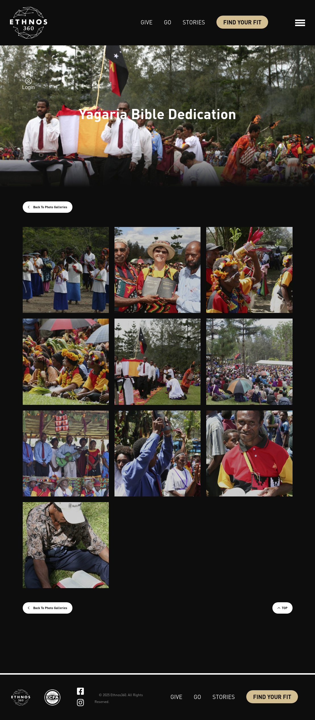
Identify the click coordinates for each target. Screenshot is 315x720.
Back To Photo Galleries (49, 207)
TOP (284, 608)
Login (28, 87)
